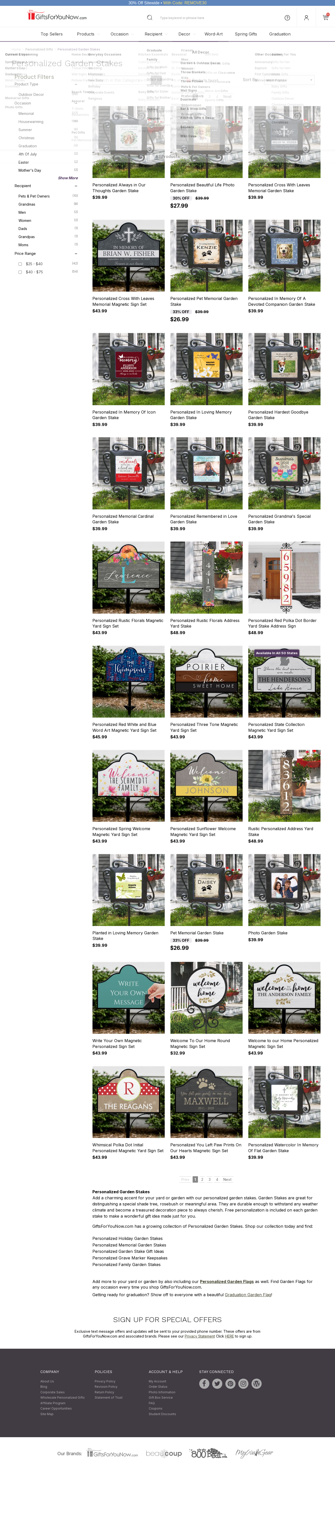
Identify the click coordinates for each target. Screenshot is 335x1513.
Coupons (155, 1409)
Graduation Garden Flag (248, 1294)
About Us (47, 1381)
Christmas (48, 138)
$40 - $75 (34, 272)
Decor (184, 34)
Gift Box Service (161, 1398)
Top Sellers (52, 34)
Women (48, 220)
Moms (48, 245)
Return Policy (104, 1392)
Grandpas (48, 237)
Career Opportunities (56, 1409)
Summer (48, 130)
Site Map (47, 1414)
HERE (229, 1336)
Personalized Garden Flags (227, 1281)
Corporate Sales (52, 1392)
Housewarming (48, 121)
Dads (48, 228)
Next (227, 97)
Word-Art (214, 34)
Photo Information (162, 1392)
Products (85, 34)
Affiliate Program (52, 1403)
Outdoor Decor (48, 94)
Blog (43, 1387)
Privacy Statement (200, 1336)
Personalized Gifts (39, 49)
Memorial (48, 113)
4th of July (48, 154)
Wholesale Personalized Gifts (62, 1398)
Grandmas (48, 204)
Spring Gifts (246, 34)
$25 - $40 (34, 264)
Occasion (119, 34)
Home (16, 49)
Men (48, 212)
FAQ (152, 1403)
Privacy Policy (105, 1381)
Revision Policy (106, 1387)
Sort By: (250, 79)
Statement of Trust (109, 1398)
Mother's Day (48, 170)
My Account (157, 1381)
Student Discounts (162, 1414)
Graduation (280, 34)
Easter (48, 162)
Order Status (158, 1387)
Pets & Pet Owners (48, 196)
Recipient (153, 34)
